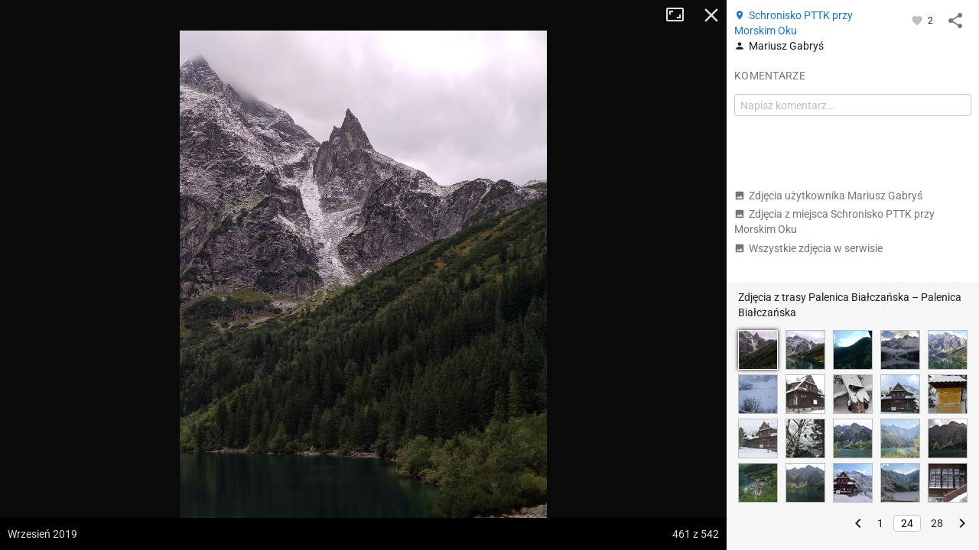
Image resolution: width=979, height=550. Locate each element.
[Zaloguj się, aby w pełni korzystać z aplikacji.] (918, 20)
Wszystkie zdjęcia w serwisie (808, 248)
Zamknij (711, 15)
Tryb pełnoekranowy (680, 15)
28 (937, 523)
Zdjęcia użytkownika (828, 195)
